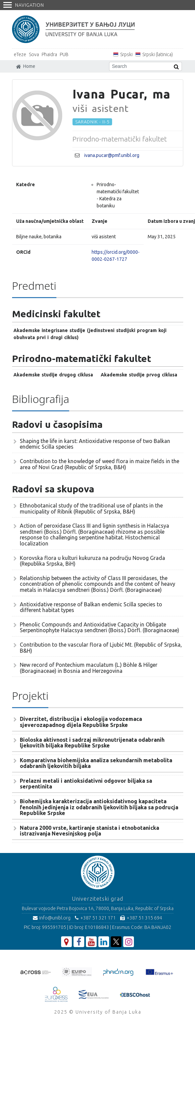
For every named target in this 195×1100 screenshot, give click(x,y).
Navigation (23, 5)
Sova (34, 54)
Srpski (126, 54)
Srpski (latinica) (157, 54)
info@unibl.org (51, 918)
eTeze (20, 54)
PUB (64, 54)
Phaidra (49, 54)
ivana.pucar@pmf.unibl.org (111, 155)
